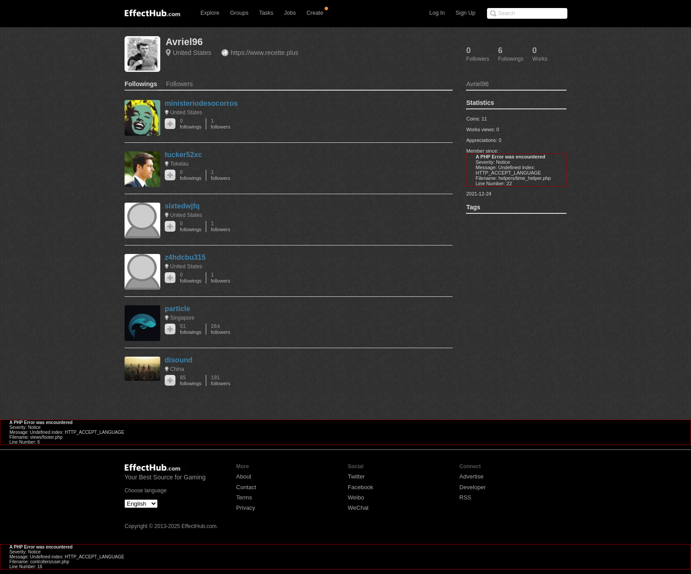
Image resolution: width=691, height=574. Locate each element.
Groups (239, 13)
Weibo (356, 497)
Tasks (266, 13)
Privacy (245, 507)
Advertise (471, 476)
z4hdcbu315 (185, 257)
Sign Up (465, 13)
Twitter (356, 476)
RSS (465, 497)
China (177, 369)
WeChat (358, 507)
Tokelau (179, 164)
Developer (472, 487)
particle (177, 308)
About (243, 476)
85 (190, 380)
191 (220, 380)
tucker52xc (183, 154)
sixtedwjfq (182, 206)
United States (192, 52)
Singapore (182, 318)
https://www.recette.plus (264, 52)
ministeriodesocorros (201, 103)
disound (178, 360)
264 (220, 329)
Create (315, 13)
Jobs (290, 13)
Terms (244, 497)
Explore (209, 13)
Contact (246, 487)
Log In (437, 13)
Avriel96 (184, 41)
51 (190, 329)
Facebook (360, 487)
